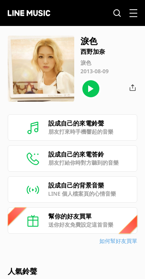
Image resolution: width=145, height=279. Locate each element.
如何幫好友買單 (118, 241)
